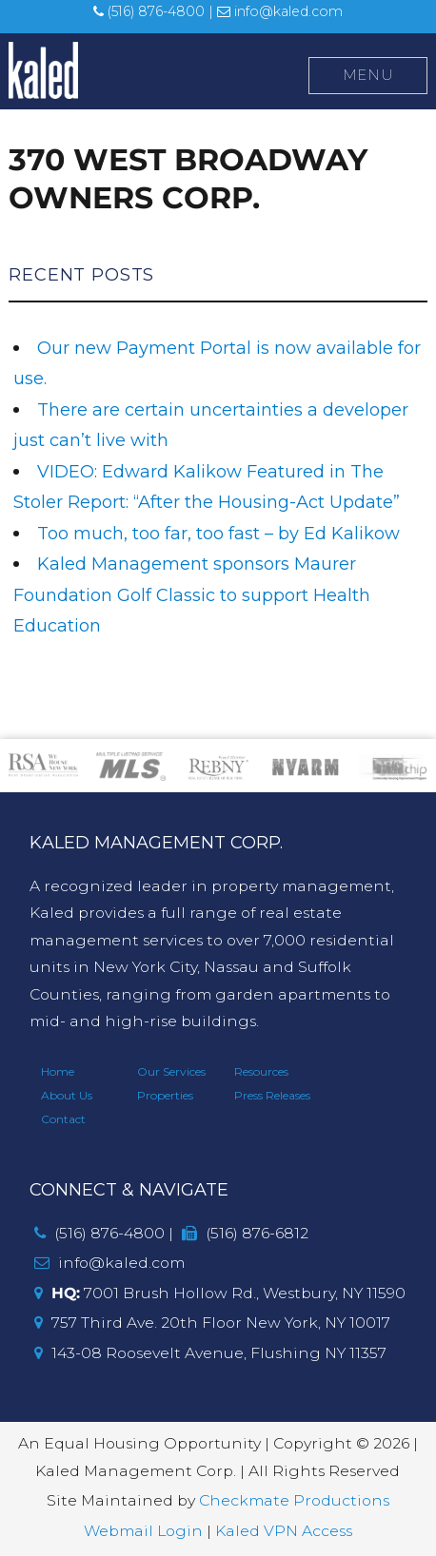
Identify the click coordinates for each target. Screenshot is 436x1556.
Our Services (171, 1071)
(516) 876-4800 (149, 11)
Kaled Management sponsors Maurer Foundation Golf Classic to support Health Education (191, 595)
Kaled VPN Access (283, 1531)
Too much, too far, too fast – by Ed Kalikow (218, 533)
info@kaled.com (280, 11)
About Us (66, 1095)
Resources (261, 1071)
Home (57, 1071)
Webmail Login (143, 1531)
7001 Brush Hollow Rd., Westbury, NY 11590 (220, 1293)
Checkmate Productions (294, 1500)
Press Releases (272, 1095)
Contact (63, 1119)
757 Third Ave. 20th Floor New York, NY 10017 (212, 1322)
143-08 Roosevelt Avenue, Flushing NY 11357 (210, 1353)
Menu (368, 75)
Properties (165, 1095)
